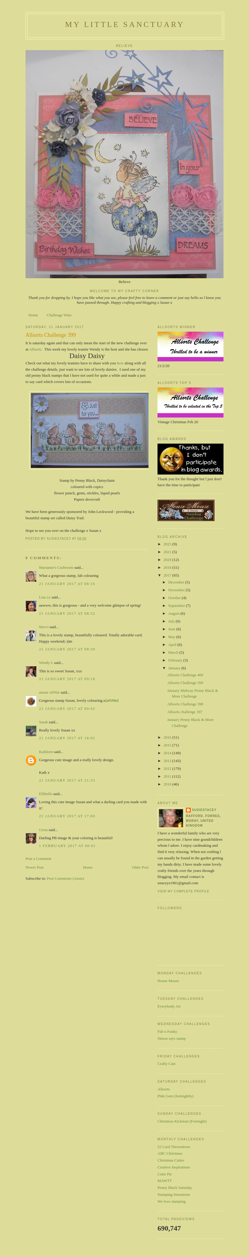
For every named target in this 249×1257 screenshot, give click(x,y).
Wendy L (46, 662)
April (173, 644)
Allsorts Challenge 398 (185, 704)
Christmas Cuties (171, 1160)
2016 (168, 737)
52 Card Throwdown (174, 1146)
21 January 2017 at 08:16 (67, 583)
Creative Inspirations (174, 1167)
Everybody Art (169, 1006)
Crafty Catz (167, 1063)
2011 (168, 776)
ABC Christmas (170, 1153)
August (174, 613)
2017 (168, 575)
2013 (168, 760)
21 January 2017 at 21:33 (67, 780)
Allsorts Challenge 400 (185, 675)
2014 (168, 753)
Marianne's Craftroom (56, 567)
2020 (168, 559)
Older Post (140, 867)
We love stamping (172, 1201)
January (175, 668)
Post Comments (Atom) (65, 878)
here (120, 363)
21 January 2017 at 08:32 (67, 613)
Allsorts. (36, 349)
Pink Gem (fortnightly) (176, 1096)
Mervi (44, 627)
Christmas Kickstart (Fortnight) (182, 1121)
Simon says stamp (172, 1038)
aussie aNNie (49, 692)
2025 (168, 544)
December (176, 582)
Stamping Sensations (174, 1194)
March (173, 652)
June (172, 629)
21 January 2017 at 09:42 (67, 708)
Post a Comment (38, 858)
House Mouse (168, 980)
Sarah (43, 722)
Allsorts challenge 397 (184, 712)
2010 (168, 784)
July (172, 621)
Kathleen (46, 751)
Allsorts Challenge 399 (185, 682)
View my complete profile (183, 891)
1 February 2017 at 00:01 (67, 845)
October (175, 597)
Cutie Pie (165, 1174)
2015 (168, 745)
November (177, 590)
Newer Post (35, 867)
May (172, 637)
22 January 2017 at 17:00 (67, 816)
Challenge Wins (59, 315)
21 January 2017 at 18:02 (67, 738)
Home (33, 315)
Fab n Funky (167, 1031)
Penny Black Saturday (175, 1187)
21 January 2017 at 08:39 (67, 649)
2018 (168, 567)
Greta (43, 829)
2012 (168, 768)
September (177, 605)
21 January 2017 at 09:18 (67, 679)
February (175, 660)
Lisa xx (45, 597)
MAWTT (165, 1180)
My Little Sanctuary (124, 24)
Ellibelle (45, 793)
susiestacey (204, 810)
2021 (168, 552)
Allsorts (164, 1089)
